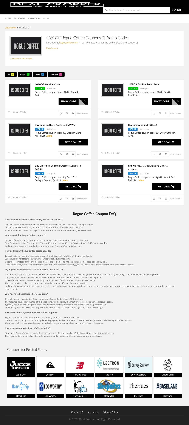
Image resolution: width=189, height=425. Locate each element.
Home (8, 18)
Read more (52, 48)
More (49, 135)
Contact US (77, 412)
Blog (46, 18)
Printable (56, 74)
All (11, 74)
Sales (40, 74)
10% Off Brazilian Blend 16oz (143, 84)
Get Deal (73, 142)
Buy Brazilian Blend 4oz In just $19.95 (55, 124)
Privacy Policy (110, 412)
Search (176, 10)
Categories (34, 18)
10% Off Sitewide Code (47, 84)
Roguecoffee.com (68, 42)
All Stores (19, 18)
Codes (24, 74)
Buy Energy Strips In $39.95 (142, 124)
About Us (93, 412)
